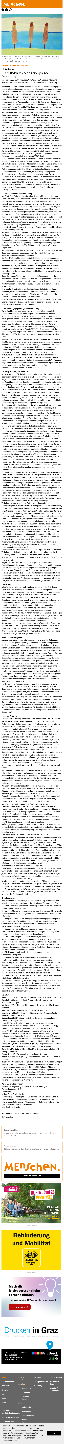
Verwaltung (38, 1386)
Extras (20, 1403)
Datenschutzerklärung (10, 1417)
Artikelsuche (26, 1407)
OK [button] (54, 1433)
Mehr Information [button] (10, 1440)
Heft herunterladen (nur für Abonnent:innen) (20, 1113)
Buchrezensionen (28, 1416)
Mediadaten (6, 1386)
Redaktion (37, 1377)
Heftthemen (26, 1411)
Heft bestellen (7, 1117)
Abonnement (26, 1388)
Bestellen (21, 1384)
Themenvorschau (8, 1382)
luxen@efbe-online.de (10, 1107)
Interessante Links (11, 1130)
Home (3, 1377)
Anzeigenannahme (41, 1382)
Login (3, 1398)
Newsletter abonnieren (32, 1176)
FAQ (2, 1394)
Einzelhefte (25, 1392)
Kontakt (4, 1390)
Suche (3, 1402)
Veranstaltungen (10, 1146)
